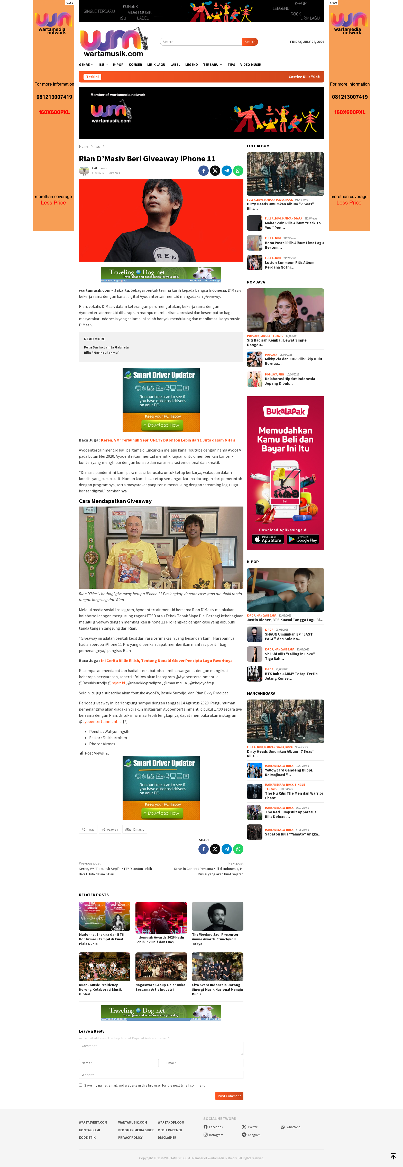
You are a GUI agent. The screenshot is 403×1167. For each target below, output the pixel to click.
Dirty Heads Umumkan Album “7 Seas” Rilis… (280, 206)
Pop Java (253, 336)
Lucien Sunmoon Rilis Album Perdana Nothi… (289, 265)
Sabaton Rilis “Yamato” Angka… (293, 834)
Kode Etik (87, 1137)
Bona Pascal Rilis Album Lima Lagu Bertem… (294, 245)
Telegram (251, 1135)
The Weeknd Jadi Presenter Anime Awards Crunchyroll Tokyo (215, 939)
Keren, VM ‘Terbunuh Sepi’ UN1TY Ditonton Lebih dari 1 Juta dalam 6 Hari (168, 440)
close (69, 2)
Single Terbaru (271, 336)
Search (250, 41)
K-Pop (251, 615)
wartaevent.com (93, 1122)
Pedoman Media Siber (136, 1130)
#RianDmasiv (134, 829)
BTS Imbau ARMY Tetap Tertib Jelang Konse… (291, 676)
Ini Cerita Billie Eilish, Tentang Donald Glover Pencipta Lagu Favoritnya (167, 660)
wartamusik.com (132, 1122)
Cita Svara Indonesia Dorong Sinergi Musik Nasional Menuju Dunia (217, 989)
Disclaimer (167, 1137)
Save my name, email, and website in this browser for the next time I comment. (144, 1085)
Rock (289, 199)
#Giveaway (110, 829)
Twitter (249, 1127)
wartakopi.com (171, 1122)
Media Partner (170, 1130)
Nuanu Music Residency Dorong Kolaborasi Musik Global (100, 989)
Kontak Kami (89, 1130)
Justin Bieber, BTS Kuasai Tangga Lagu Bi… (285, 620)
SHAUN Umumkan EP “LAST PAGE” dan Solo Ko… (289, 636)
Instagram (213, 1135)
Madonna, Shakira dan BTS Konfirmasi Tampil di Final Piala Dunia (101, 939)
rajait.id (118, 682)
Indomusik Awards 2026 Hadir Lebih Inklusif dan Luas (160, 939)
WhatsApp (290, 1127)
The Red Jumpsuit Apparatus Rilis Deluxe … (290, 814)
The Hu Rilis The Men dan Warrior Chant (294, 795)
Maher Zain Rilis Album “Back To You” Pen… (293, 225)
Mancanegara (274, 199)
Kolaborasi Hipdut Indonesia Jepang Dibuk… (290, 381)
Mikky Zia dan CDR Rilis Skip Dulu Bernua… (293, 361)
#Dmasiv (88, 829)
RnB (281, 374)
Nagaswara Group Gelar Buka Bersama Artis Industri (160, 987)
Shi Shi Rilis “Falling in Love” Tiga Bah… (290, 656)
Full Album (255, 199)
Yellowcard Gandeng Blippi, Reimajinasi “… (289, 772)
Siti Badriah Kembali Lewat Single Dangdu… (277, 342)
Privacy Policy (130, 1137)
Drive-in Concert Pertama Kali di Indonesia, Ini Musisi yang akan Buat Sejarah (203, 868)
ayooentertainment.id (102, 721)
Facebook (213, 1127)
